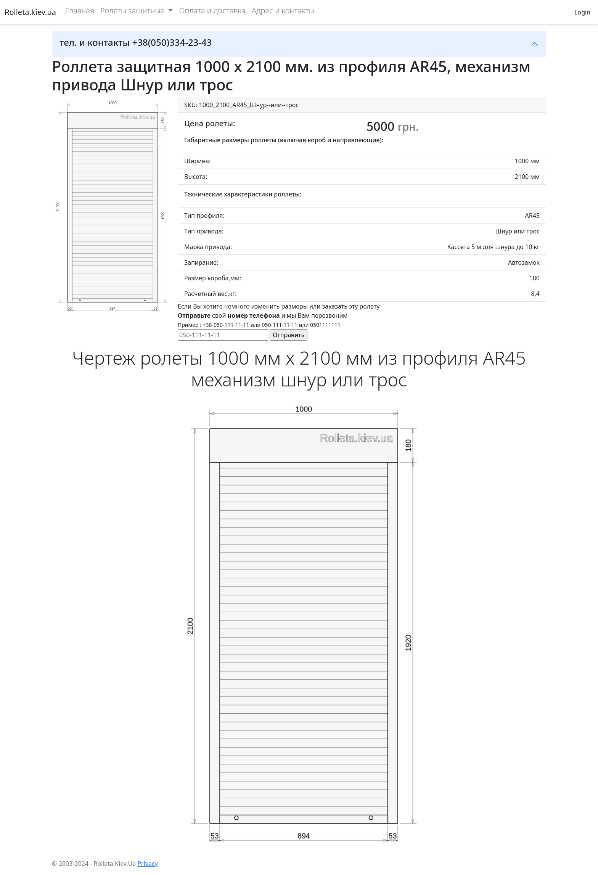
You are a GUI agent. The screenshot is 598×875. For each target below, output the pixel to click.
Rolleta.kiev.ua (30, 12)
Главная (79, 10)
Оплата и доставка (212, 10)
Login (582, 12)
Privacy (147, 863)
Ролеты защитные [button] (133, 10)
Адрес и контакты (283, 10)
